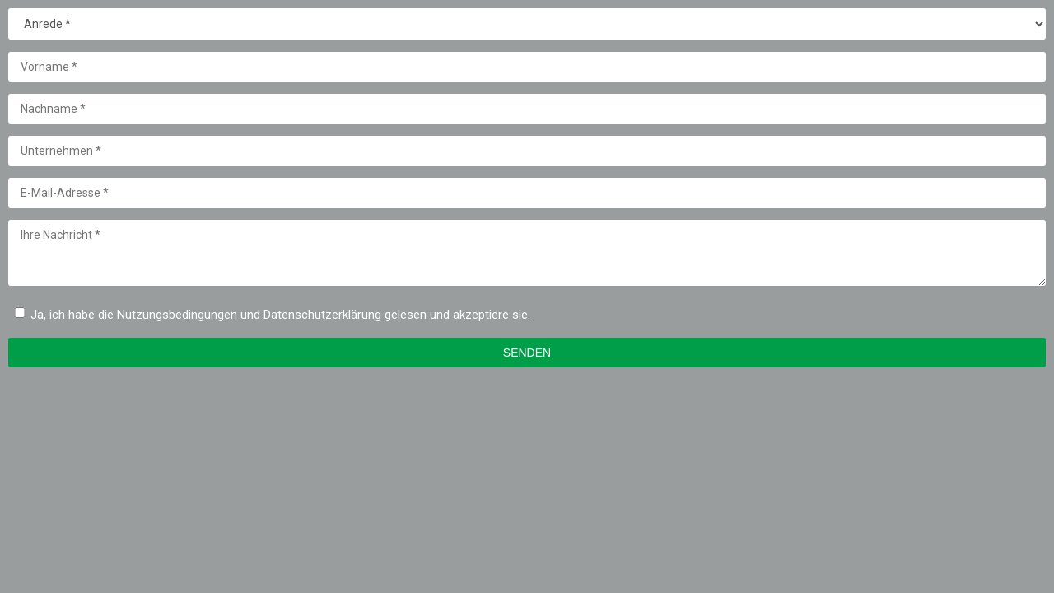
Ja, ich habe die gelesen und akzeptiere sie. (280, 314)
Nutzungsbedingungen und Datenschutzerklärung (249, 314)
